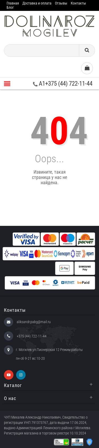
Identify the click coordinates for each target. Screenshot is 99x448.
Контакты (78, 3)
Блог (10, 7)
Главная (13, 3)
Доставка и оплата (36, 3)
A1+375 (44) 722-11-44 (62, 83)
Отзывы (61, 3)
